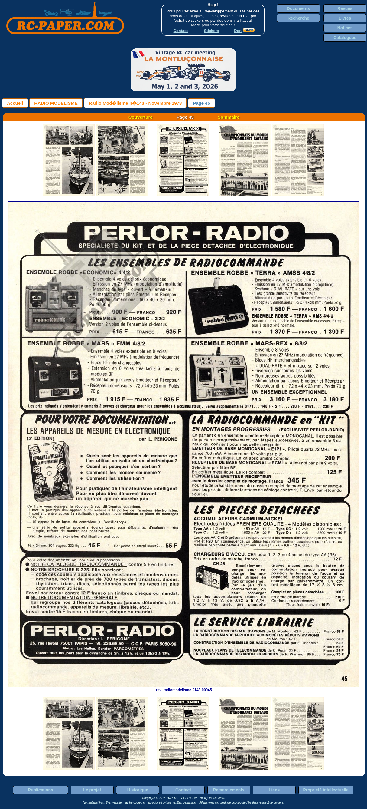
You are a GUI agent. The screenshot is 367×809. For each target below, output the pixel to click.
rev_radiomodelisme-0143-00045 (183, 688)
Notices (345, 27)
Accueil (15, 103)
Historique (137, 790)
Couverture (140, 117)
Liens (274, 790)
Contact (183, 790)
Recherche (298, 18)
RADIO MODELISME (55, 103)
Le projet (92, 790)
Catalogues (344, 37)
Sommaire (229, 117)
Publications (40, 790)
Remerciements (228, 790)
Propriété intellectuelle (326, 790)
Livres (345, 18)
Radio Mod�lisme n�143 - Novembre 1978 (135, 103)
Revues (344, 8)
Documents (298, 8)
